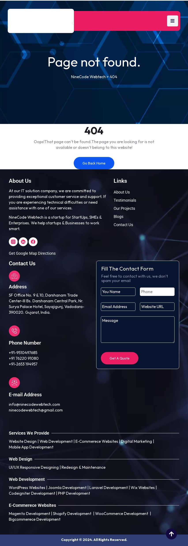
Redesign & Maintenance (83, 467)
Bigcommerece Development (34, 519)
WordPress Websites (27, 487)
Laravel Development (108, 487)
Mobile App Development (31, 447)
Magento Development (29, 513)
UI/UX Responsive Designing (34, 467)
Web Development (56, 441)
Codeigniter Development (32, 493)
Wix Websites (143, 487)
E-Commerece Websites (96, 441)
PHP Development (74, 493)
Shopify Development (72, 513)
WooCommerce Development (121, 513)
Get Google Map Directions (32, 253)
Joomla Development (67, 487)
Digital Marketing (136, 441)
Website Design (23, 441)
